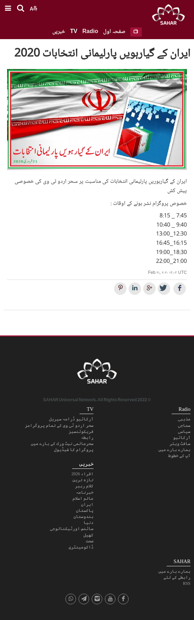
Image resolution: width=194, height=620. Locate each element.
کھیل (88, 534)
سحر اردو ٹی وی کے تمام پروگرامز (59, 425)
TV (73, 32)
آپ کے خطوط (179, 455)
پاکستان (84, 510)
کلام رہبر (84, 485)
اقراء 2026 (82, 473)
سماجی (184, 425)
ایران (87, 504)
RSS (186, 583)
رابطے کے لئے (176, 577)
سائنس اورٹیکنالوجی (71, 528)
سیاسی (184, 431)
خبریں (58, 32)
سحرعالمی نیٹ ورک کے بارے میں (62, 443)
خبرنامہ (84, 492)
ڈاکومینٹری (81, 547)
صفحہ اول (114, 32)
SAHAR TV (97, 373)
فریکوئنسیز (81, 431)
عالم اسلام (82, 498)
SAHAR (170, 16)
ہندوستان (83, 516)
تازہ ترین (82, 479)
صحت (89, 541)
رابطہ (87, 437)
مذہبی (184, 419)
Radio (90, 32)
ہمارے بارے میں (174, 449)
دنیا (88, 522)
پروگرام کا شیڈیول (73, 449)
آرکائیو (181, 437)
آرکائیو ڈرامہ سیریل (71, 419)
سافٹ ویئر (179, 443)
